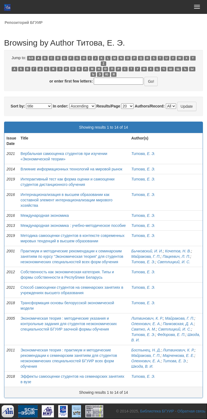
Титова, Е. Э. (143, 153)
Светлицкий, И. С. (173, 262)
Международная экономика (45, 215)
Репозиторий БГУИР (24, 22)
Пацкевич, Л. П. (176, 256)
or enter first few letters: (71, 81)
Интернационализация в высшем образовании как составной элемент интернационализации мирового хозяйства (66, 200)
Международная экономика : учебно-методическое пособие (73, 225)
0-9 (31, 58)
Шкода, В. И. (142, 366)
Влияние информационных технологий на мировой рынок (71, 169)
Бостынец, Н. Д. (146, 350)
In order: (60, 106)
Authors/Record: (149, 106)
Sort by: (18, 106)
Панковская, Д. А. (178, 324)
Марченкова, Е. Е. (178, 355)
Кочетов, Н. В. (178, 251)
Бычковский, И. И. (147, 251)
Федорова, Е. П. (171, 334)
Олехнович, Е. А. (146, 324)
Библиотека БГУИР (157, 411)
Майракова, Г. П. (145, 256)
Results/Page (108, 106)
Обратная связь (191, 411)
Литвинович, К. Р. (147, 318)
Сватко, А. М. (143, 329)
